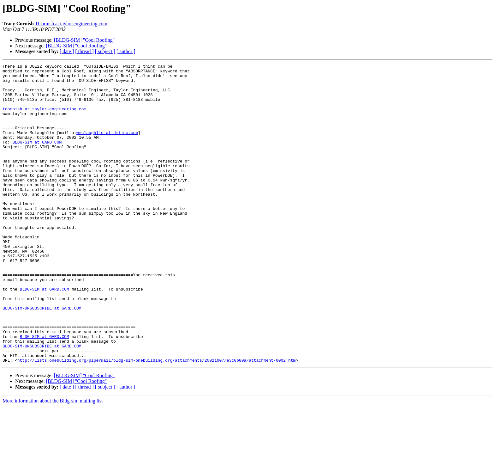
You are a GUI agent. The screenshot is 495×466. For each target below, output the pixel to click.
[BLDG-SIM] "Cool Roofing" (84, 40)
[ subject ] (105, 51)
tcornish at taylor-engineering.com (44, 118)
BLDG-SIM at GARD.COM (37, 158)
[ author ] (125, 51)
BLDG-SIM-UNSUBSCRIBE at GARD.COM (42, 357)
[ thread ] (84, 51)
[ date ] (67, 51)
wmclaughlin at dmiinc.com (107, 147)
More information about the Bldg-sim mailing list (53, 460)
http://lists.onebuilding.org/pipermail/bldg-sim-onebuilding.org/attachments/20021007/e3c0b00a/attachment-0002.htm (156, 420)
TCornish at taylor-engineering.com (71, 23)
